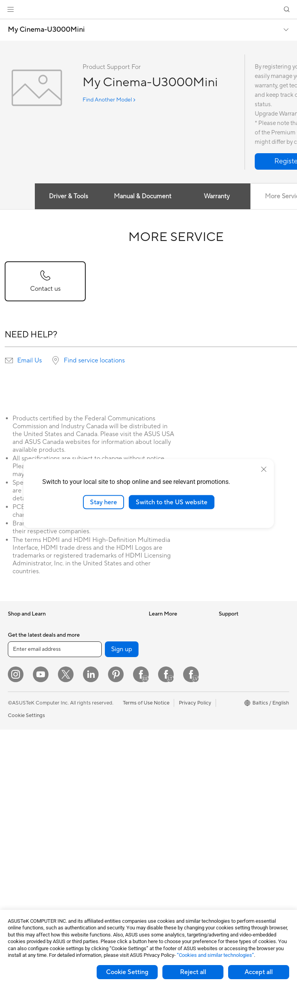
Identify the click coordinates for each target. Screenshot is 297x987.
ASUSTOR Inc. (235, 684)
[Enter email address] (55, 907)
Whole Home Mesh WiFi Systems (105, 723)
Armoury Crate (166, 707)
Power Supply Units (30, 868)
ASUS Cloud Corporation (248, 696)
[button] (10, 9)
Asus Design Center (171, 637)
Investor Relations (240, 637)
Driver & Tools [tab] (68, 196)
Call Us (157, 802)
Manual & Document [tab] (142, 196)
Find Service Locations (175, 767)
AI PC (155, 625)
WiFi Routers (92, 708)
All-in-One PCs (25, 767)
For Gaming (21, 720)
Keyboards (89, 791)
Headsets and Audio (100, 815)
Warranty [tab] (217, 196)
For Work (18, 685)
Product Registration (173, 778)
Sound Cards (92, 625)
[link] (148, 10)
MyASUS (159, 837)
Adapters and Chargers (104, 850)
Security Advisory (169, 814)
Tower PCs (20, 779)
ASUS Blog (162, 672)
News (225, 625)
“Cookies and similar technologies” (215, 955)
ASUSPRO (161, 649)
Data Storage (92, 649)
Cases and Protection (101, 838)
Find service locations (94, 360)
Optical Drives (93, 637)
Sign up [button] (121, 907)
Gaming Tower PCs (30, 791)
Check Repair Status (172, 755)
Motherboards (25, 845)
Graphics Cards (26, 856)
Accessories (22, 649)
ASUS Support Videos (174, 825)
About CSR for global (243, 649)
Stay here (103, 502)
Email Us (29, 360)
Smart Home (91, 749)
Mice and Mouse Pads (102, 803)
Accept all (259, 972)
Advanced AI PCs (169, 696)
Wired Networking (98, 738)
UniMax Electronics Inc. (246, 707)
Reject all (193, 972)
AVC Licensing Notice (174, 684)
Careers (228, 672)
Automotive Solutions (174, 660)
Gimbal (85, 874)
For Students (23, 708)
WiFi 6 (84, 696)
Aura (154, 719)
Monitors (18, 756)
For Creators (23, 697)
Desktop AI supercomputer (94, 764)
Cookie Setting (127, 972)
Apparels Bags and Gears (106, 827)
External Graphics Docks (105, 660)
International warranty (174, 743)
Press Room (233, 660)
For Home (19, 673)
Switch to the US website (171, 502)
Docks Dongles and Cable (107, 862)
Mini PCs (18, 803)
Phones (16, 637)
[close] (264, 469)
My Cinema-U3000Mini (46, 29)
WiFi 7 (84, 684)
